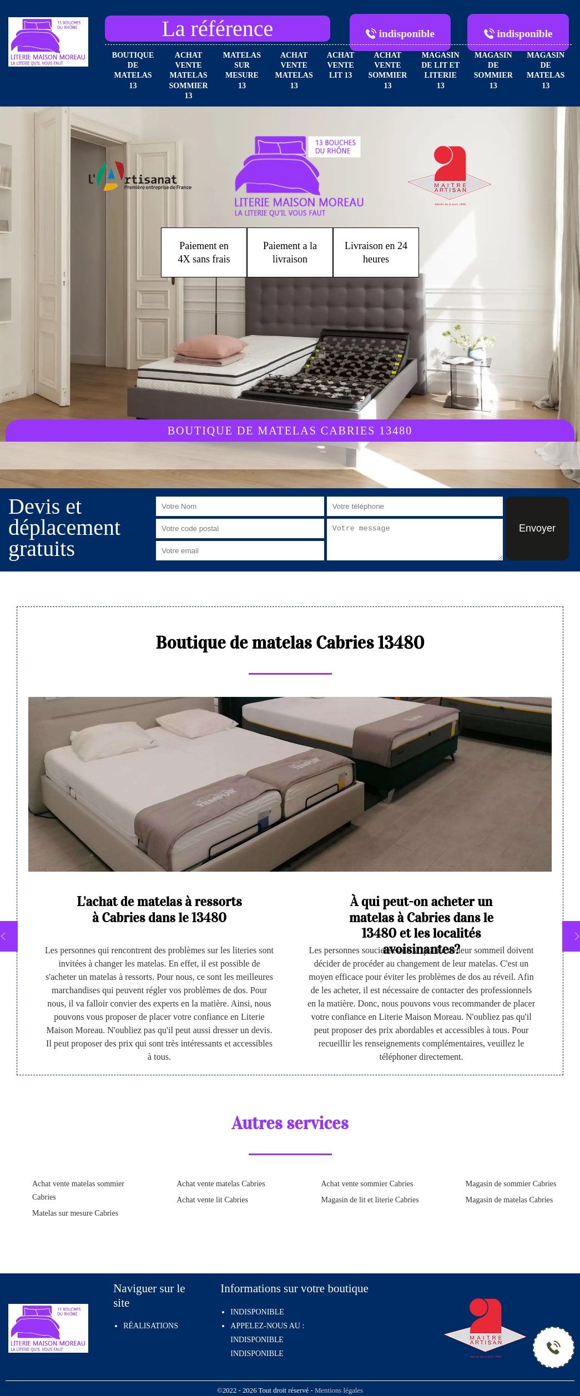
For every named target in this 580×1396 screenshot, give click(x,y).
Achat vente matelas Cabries (220, 1184)
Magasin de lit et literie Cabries (370, 1200)
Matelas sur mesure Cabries (75, 1213)
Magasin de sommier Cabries (511, 1184)
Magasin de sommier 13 (493, 70)
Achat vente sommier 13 (387, 70)
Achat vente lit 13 (341, 65)
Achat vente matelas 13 (294, 70)
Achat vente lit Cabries (212, 1200)
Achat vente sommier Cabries (367, 1184)
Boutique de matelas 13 (133, 70)
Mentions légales (339, 1390)
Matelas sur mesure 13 (242, 70)
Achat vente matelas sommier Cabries (78, 1190)
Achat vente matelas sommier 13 (188, 75)
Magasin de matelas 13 (545, 70)
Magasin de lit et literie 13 (440, 70)
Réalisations (150, 1326)
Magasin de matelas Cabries (509, 1200)
